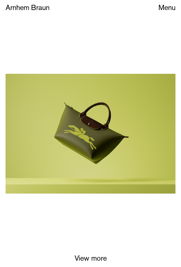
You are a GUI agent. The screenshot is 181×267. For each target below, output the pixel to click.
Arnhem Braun (27, 8)
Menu (166, 8)
